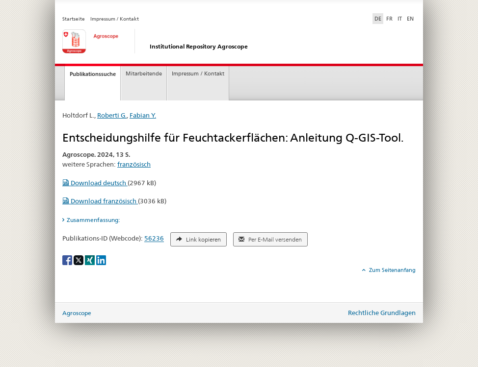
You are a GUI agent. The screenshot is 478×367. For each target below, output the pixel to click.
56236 (154, 239)
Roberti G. (112, 115)
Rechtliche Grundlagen (382, 313)
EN (410, 18)
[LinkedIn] (101, 259)
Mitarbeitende (144, 74)
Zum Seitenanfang (392, 270)
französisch (134, 164)
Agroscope (76, 313)
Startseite (73, 19)
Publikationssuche (93, 74)
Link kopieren (198, 239)
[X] (79, 259)
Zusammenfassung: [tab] (93, 219)
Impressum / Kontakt (114, 19)
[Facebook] (68, 259)
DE (378, 18)
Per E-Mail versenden (270, 239)
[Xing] (90, 259)
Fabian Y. (143, 115)
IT (400, 18)
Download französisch (100, 201)
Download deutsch (95, 183)
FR (389, 18)
